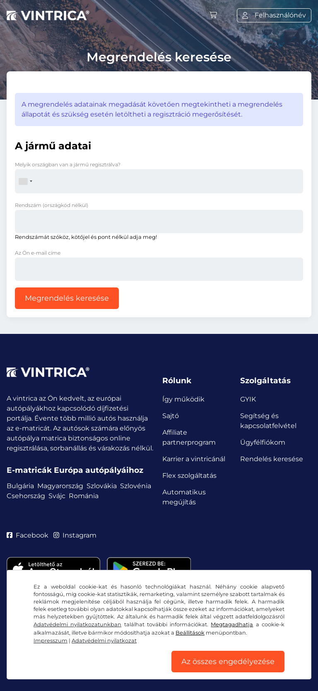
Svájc (56, 496)
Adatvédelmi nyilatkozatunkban (77, 624)
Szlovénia (135, 486)
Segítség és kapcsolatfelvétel (268, 421)
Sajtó (170, 416)
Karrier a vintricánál (193, 459)
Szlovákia (102, 486)
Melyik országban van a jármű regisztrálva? (67, 164)
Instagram (74, 535)
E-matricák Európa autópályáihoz (75, 470)
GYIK (248, 399)
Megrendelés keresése (67, 298)
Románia (84, 496)
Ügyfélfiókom (262, 442)
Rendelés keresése (271, 459)
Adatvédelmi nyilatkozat (104, 640)
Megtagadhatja (232, 624)
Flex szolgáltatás (189, 475)
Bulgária (20, 486)
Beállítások (190, 633)
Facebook (27, 535)
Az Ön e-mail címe (37, 253)
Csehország (26, 496)
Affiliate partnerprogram (189, 437)
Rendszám (51, 205)
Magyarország (60, 486)
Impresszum (50, 640)
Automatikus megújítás (184, 497)
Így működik (183, 399)
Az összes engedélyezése (228, 661)
